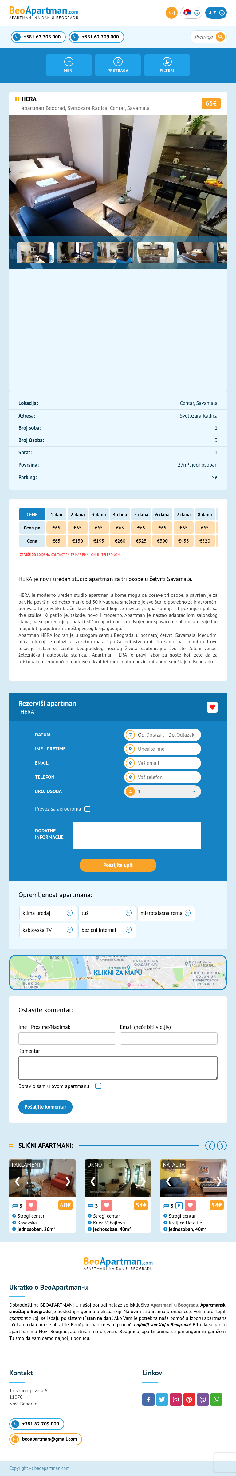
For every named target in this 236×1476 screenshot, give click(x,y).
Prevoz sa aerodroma (58, 808)
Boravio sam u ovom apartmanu (53, 1086)
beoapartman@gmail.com (44, 1439)
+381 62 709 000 (35, 1424)
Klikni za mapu (118, 972)
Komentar (29, 1051)
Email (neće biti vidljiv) (145, 1027)
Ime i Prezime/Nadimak (44, 1027)
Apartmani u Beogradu (174, 1305)
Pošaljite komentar (45, 1106)
